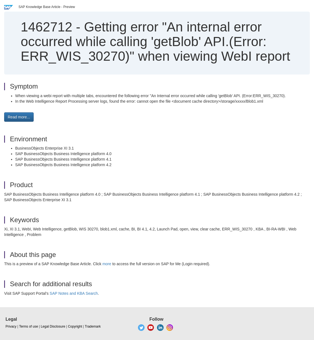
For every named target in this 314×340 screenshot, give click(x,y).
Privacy (11, 326)
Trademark (93, 326)
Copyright (75, 326)
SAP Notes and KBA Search (74, 293)
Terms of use (28, 326)
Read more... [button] (19, 117)
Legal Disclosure (53, 326)
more (106, 264)
